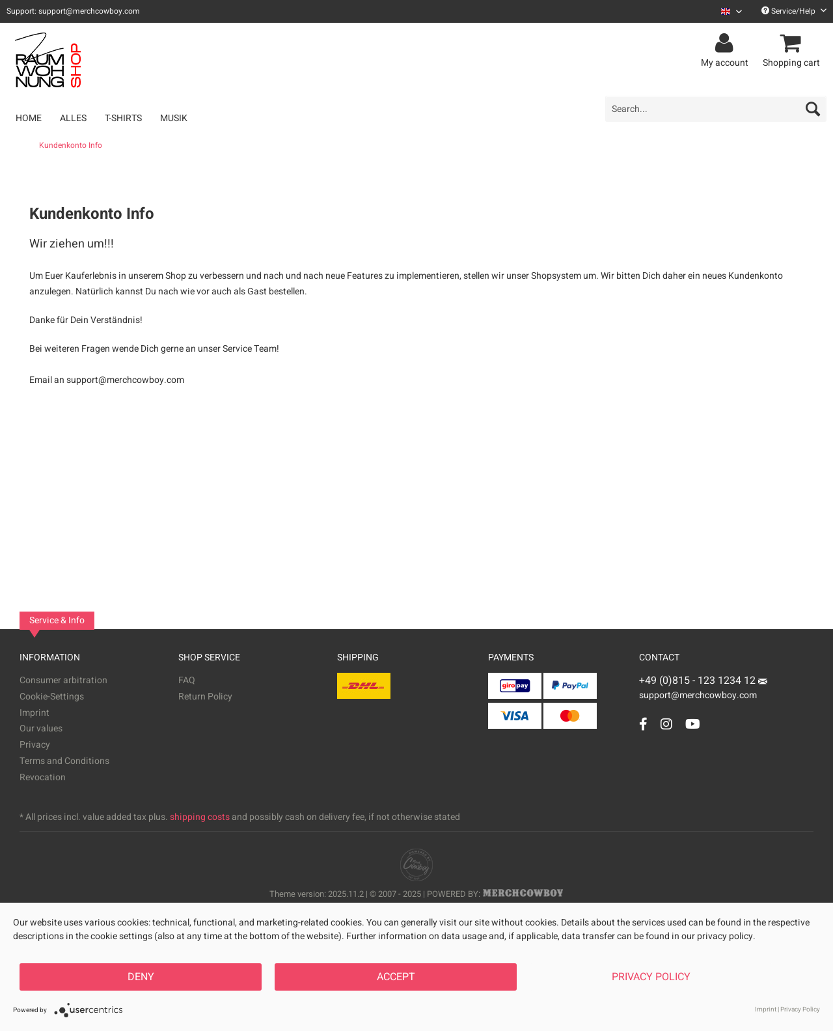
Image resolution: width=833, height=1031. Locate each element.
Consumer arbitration (63, 680)
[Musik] (174, 118)
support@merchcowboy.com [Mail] (703, 690)
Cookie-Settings (52, 696)
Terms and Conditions (64, 761)
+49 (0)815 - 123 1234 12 (698, 680)
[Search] (812, 109)
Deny (141, 977)
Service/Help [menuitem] (793, 11)
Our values (41, 728)
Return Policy (205, 696)
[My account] (726, 44)
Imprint (34, 713)
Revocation (43, 777)
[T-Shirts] (123, 118)
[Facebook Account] (643, 724)
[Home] (29, 118)
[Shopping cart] (793, 44)
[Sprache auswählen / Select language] (731, 11)
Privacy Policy (651, 977)
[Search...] (715, 109)
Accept (396, 977)
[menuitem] (727, 11)
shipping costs (200, 817)
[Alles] (73, 118)
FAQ (186, 680)
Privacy (35, 745)
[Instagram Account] (666, 724)
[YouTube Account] (692, 724)
